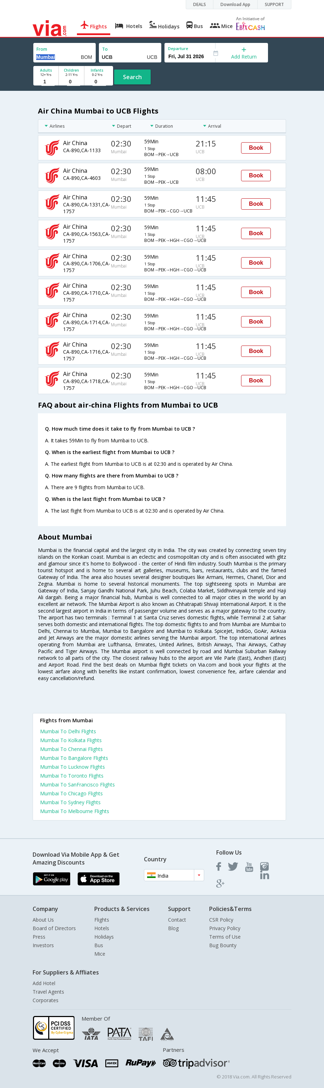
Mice (99, 953)
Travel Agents (48, 991)
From (42, 49)
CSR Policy (221, 919)
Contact (177, 919)
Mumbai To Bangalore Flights (74, 758)
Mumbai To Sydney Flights (70, 802)
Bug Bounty (222, 945)
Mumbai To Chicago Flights (71, 793)
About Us (43, 919)
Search (132, 77)
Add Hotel (44, 983)
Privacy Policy (224, 928)
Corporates (45, 1000)
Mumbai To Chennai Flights (71, 749)
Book (256, 148)
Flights (101, 919)
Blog (173, 928)
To (105, 49)
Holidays (104, 936)
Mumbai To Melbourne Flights (74, 811)
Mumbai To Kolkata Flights (71, 740)
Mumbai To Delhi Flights (68, 731)
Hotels (101, 928)
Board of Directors (54, 928)
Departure (178, 48)
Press (39, 936)
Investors (43, 945)
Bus (98, 945)
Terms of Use (225, 936)
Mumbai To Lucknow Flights (72, 766)
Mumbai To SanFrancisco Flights (77, 784)
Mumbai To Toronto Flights (72, 775)
